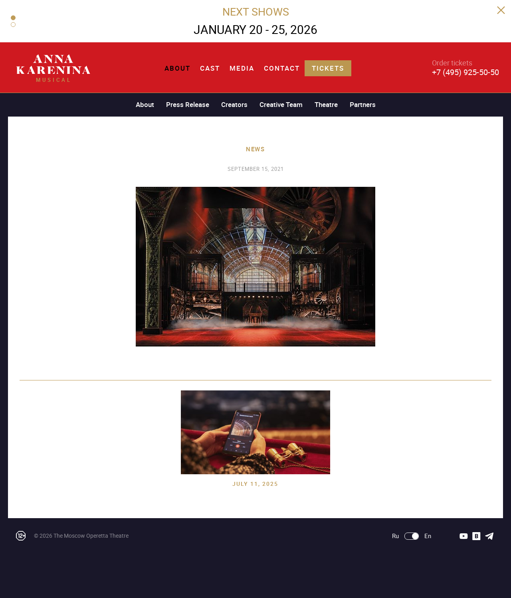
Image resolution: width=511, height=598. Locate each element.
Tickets (328, 68)
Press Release (187, 104)
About (177, 68)
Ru (395, 536)
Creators (234, 104)
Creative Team (281, 104)
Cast (210, 68)
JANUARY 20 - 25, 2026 (255, 29)
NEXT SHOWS (255, 11)
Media (242, 68)
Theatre (326, 104)
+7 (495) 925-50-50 (465, 72)
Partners (363, 104)
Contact (282, 68)
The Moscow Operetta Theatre (91, 535)
